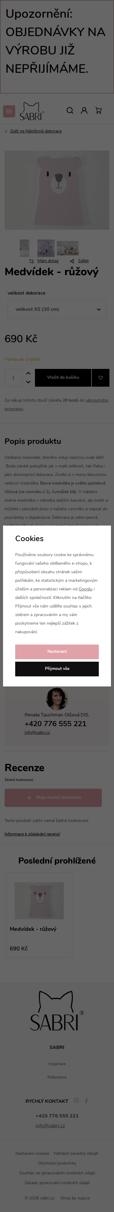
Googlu (85, 589)
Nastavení (57, 651)
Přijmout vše (57, 669)
